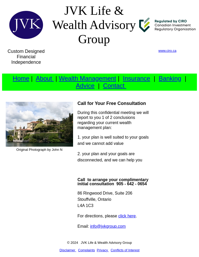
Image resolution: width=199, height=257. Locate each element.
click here (127, 216)
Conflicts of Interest (125, 250)
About (45, 78)
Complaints (86, 250)
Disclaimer (68, 250)
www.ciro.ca (167, 51)
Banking (170, 78)
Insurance (136, 78)
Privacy (103, 250)
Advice (85, 85)
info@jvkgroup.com (108, 226)
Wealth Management (87, 78)
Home (21, 78)
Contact (114, 85)
